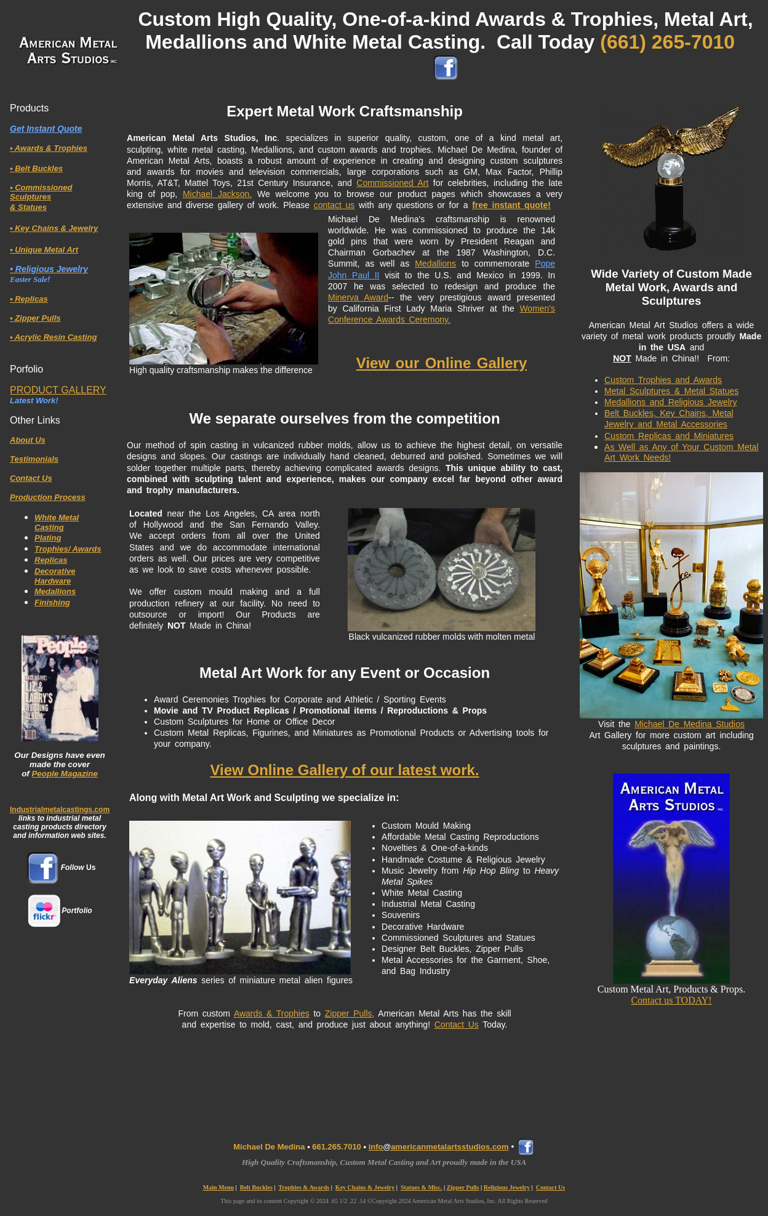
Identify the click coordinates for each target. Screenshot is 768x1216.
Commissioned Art (392, 183)
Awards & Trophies (272, 1013)
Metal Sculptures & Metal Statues (671, 391)
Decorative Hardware (54, 576)
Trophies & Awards (303, 1187)
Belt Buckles (256, 1187)
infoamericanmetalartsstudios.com (439, 1146)
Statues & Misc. (421, 1187)
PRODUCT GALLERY (58, 390)
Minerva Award (358, 297)
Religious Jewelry (507, 1187)
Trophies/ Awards (67, 549)
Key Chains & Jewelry (364, 1187)
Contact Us (456, 1024)
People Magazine (64, 773)
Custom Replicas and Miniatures (669, 436)
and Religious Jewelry (693, 402)
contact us (334, 205)
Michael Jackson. (217, 194)
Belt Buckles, (632, 413)
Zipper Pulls (463, 1187)
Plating (47, 537)
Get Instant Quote (46, 129)
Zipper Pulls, (350, 1013)
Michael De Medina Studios (689, 724)
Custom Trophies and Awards (663, 380)
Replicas (50, 560)
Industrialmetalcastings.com (60, 809)
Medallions (55, 591)
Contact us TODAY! (671, 1000)
